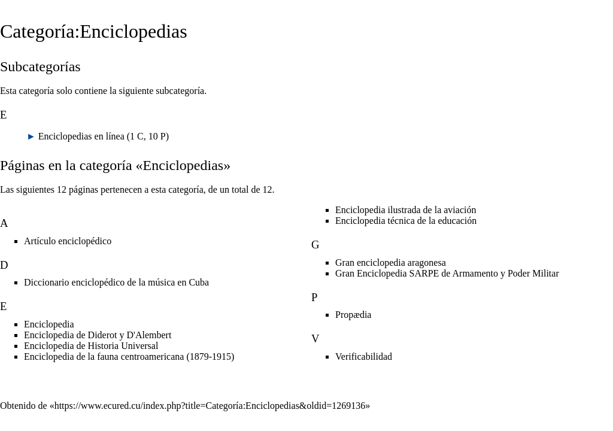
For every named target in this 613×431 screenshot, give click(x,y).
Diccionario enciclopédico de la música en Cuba (116, 282)
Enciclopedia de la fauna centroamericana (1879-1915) (129, 356)
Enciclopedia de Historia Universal (91, 346)
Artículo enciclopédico (67, 241)
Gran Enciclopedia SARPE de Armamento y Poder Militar (447, 273)
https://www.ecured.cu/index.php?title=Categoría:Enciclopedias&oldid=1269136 (210, 405)
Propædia (353, 314)
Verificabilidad (363, 356)
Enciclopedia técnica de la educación (406, 221)
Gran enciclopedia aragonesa (390, 262)
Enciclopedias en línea (81, 136)
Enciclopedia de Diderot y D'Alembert (97, 335)
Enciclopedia (49, 324)
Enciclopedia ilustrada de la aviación (405, 210)
